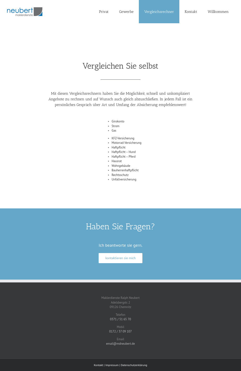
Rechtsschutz (120, 175)
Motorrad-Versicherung (126, 143)
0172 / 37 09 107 (120, 331)
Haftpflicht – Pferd (124, 157)
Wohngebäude (121, 166)
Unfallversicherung (124, 179)
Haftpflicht (118, 147)
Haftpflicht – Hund (124, 152)
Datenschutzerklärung (134, 365)
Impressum (112, 365)
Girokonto (118, 121)
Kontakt (98, 365)
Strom (115, 126)
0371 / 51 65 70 (120, 319)
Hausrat (117, 161)
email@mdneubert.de (120, 344)
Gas (114, 131)
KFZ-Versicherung (123, 138)
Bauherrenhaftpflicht (125, 170)
